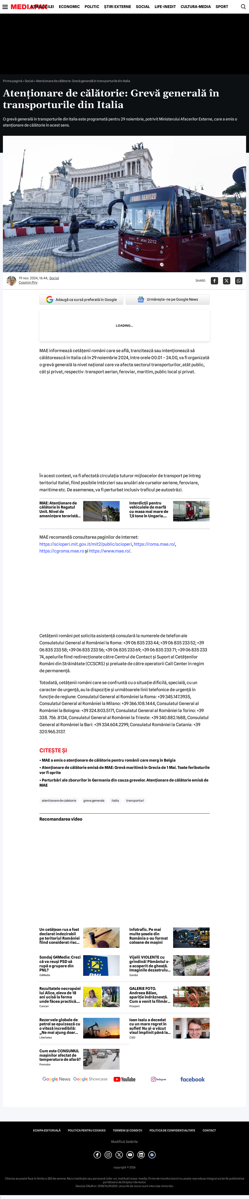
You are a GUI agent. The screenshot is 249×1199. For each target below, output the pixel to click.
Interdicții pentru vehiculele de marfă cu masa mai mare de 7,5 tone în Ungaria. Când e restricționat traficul (148, 509)
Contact (209, 1130)
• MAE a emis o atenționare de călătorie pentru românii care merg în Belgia (107, 760)
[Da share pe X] (226, 280)
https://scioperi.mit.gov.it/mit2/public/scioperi (85, 544)
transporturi (135, 800)
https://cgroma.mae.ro (61, 550)
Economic (69, 7)
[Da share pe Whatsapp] (238, 280)
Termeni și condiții (127, 1130)
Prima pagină (12, 81)
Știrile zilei (42, 7)
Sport (222, 7)
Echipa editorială (47, 1130)
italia (115, 800)
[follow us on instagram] (159, 1080)
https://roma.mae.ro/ (154, 544)
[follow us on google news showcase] (90, 1080)
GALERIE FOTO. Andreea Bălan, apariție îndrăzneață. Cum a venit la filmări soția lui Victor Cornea (149, 994)
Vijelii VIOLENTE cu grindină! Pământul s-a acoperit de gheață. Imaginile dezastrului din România (149, 963)
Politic (92, 7)
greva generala (93, 800)
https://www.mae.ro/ (109, 550)
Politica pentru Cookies (87, 1130)
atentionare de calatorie (59, 800)
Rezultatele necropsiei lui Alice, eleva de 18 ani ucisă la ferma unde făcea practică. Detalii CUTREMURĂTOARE (60, 994)
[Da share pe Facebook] (214, 280)
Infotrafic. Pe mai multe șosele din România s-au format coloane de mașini (148, 935)
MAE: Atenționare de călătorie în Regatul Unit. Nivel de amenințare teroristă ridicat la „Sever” (58, 509)
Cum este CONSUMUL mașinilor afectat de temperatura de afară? (60, 1055)
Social (143, 7)
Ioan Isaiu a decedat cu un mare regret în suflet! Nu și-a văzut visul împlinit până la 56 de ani (148, 1026)
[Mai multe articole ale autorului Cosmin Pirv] (11, 281)
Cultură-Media (196, 7)
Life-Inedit (165, 7)
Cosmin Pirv (28, 282)
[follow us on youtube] (124, 1080)
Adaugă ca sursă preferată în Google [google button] (81, 299)
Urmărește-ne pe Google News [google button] (167, 299)
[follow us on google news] (56, 1080)
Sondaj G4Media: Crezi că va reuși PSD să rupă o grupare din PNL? (60, 963)
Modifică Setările (124, 1142)
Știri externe (117, 7)
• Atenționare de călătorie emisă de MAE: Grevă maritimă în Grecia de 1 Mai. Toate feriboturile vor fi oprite (124, 770)
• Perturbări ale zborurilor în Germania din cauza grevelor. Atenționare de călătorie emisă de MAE (123, 783)
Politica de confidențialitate (172, 1130)
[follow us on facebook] (193, 1079)
